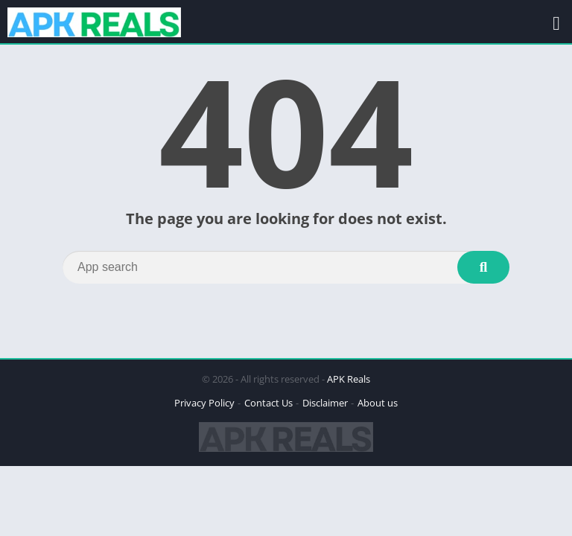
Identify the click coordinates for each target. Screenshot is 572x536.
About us (378, 402)
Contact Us (268, 402)
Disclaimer (325, 402)
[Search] (286, 267)
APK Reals (348, 379)
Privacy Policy (204, 402)
